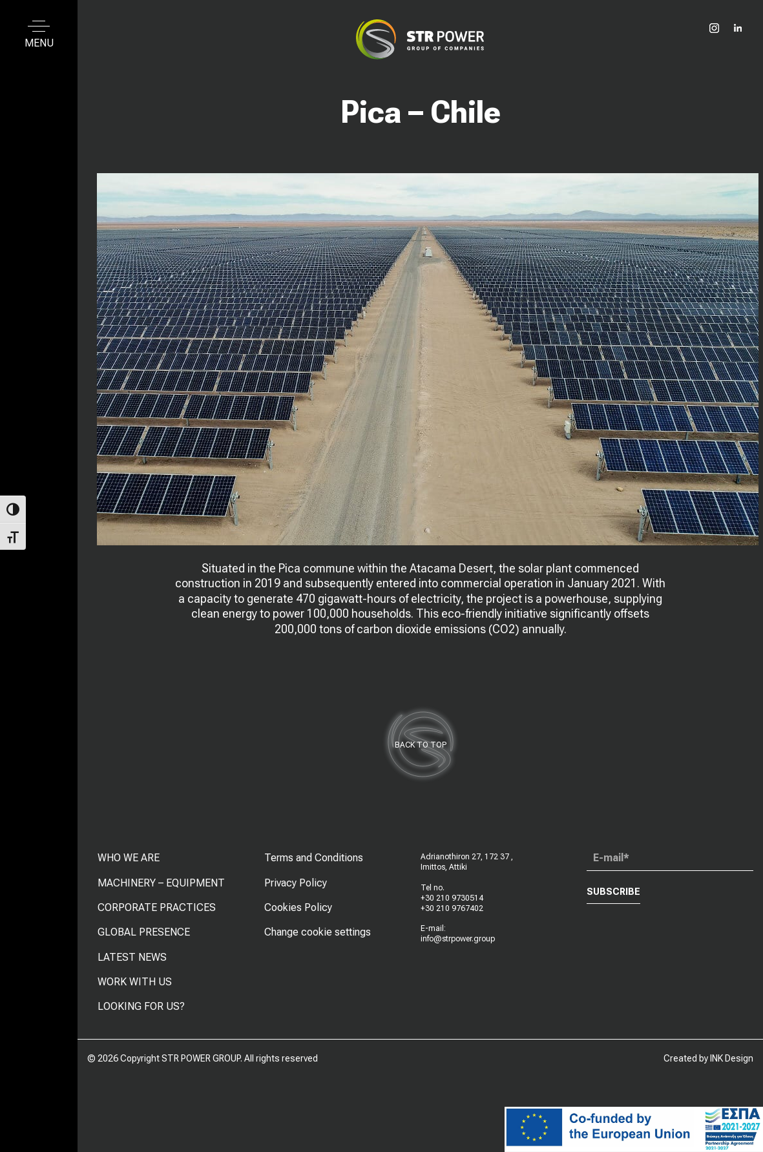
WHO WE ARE (129, 866)
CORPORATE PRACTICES (157, 916)
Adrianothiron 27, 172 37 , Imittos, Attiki (467, 870)
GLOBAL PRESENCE (144, 940)
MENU (39, 43)
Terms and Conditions (313, 866)
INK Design (731, 1058)
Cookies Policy (298, 916)
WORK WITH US (135, 990)
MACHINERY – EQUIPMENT (161, 891)
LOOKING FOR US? (141, 1015)
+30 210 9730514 (452, 906)
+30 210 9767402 (452, 916)
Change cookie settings (317, 940)
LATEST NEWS (132, 965)
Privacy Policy (295, 891)
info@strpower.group (458, 947)
